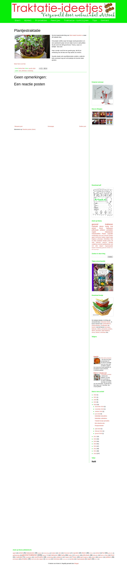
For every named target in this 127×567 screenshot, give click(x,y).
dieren (101, 226)
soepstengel (96, 249)
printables (109, 230)
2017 (95, 436)
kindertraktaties (96, 325)
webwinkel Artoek (105, 322)
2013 (95, 446)
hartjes (103, 237)
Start (18, 20)
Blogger (76, 563)
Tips (94, 20)
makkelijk (95, 226)
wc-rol (96, 559)
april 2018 (98, 428)
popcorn (104, 242)
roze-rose (101, 235)
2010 (95, 453)
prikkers (102, 230)
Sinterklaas (107, 239)
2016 (95, 439)
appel (93, 237)
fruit (111, 226)
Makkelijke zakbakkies (101, 418)
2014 (95, 443)
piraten (111, 235)
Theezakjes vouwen (106, 374)
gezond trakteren (102, 224)
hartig (107, 226)
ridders (99, 329)
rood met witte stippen (37, 559)
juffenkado (24, 70)
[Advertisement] (102, 52)
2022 (95, 395)
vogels (94, 232)
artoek (94, 228)
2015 (95, 441)
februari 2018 (99, 431)
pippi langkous (106, 330)
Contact (105, 20)
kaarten (94, 327)
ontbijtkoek (95, 244)
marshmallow (96, 233)
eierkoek (100, 244)
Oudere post (82, 126)
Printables (41, 20)
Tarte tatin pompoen (106, 358)
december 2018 (99, 406)
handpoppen (104, 325)
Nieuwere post (18, 126)
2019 (95, 402)
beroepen (98, 330)
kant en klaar (104, 555)
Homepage (51, 126)
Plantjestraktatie (99, 425)
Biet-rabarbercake (100, 423)
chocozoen (98, 237)
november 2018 (99, 409)
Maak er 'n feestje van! (100, 373)
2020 (95, 399)
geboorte (104, 247)
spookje (111, 242)
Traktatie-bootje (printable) (102, 421)
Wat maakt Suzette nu (76, 35)
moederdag (30, 70)
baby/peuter (109, 232)
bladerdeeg (99, 247)
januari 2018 (98, 433)
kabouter (98, 242)
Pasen (104, 233)
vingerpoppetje (109, 246)
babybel (94, 247)
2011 (95, 451)
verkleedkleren (107, 323)
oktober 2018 (99, 411)
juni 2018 (97, 414)
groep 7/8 (110, 240)
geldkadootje (106, 244)
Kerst (101, 228)
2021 (95, 397)
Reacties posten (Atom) (29, 129)
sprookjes (107, 327)
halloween (109, 228)
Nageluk (96, 356)
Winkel (27, 20)
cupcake (110, 233)
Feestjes (55, 20)
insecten (106, 235)
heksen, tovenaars (101, 332)
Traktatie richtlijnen (76, 20)
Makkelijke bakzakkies (101, 416)
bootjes (105, 240)
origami (108, 237)
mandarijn (99, 240)
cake (20, 70)
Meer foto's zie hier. (20, 64)
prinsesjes (100, 239)
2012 (95, 448)
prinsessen (105, 329)
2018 (95, 404)
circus (93, 332)
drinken (109, 247)
